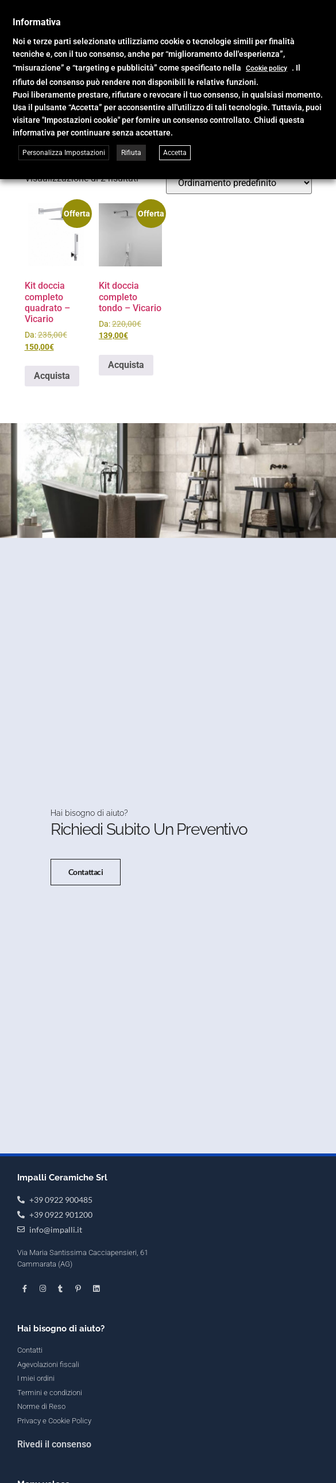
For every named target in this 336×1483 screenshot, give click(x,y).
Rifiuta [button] (131, 153)
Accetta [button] (175, 153)
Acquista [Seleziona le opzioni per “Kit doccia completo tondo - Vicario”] (126, 364)
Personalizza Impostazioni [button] (63, 153)
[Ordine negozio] (239, 183)
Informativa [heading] (37, 22)
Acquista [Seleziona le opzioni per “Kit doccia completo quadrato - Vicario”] (52, 375)
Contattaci (85, 897)
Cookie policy (266, 68)
